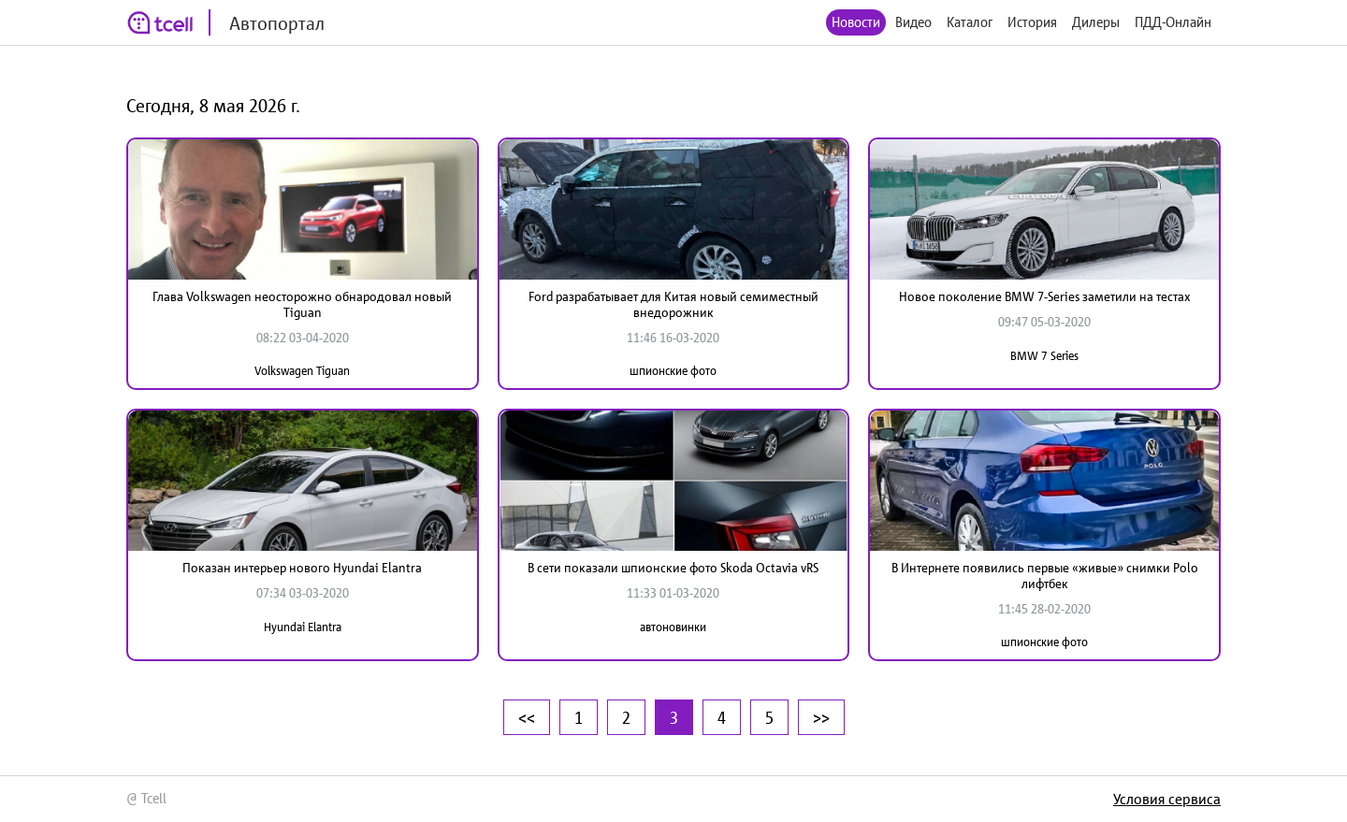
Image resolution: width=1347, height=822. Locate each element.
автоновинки (673, 627)
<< (526, 717)
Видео (913, 22)
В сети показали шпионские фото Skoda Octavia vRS (673, 567)
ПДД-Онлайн (1173, 22)
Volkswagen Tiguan (302, 371)
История (1032, 22)
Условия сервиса (1167, 798)
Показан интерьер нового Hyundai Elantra (302, 567)
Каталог (969, 22)
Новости (856, 22)
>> (821, 717)
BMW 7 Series (1044, 356)
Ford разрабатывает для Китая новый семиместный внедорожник (673, 304)
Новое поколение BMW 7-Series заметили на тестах (1045, 296)
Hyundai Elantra (302, 627)
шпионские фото (673, 371)
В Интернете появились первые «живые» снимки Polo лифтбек (1044, 575)
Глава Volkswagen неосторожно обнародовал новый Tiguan (302, 304)
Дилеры (1096, 22)
